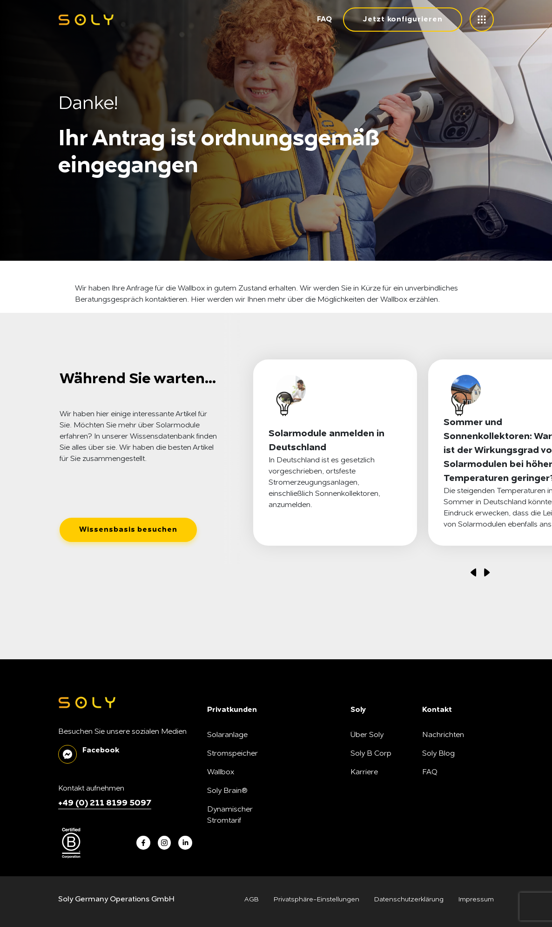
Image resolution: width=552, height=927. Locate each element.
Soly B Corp (370, 754)
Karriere (364, 772)
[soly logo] (86, 20)
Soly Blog (438, 754)
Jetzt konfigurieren (403, 19)
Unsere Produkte (379, 791)
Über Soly (367, 735)
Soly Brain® (227, 791)
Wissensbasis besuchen (128, 530)
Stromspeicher (232, 754)
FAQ (324, 19)
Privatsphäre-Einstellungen (316, 899)
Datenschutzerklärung (409, 899)
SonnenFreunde (377, 809)
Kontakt (435, 791)
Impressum (476, 899)
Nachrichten (443, 735)
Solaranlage (227, 735)
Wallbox (220, 772)
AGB (251, 899)
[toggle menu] (482, 19)
